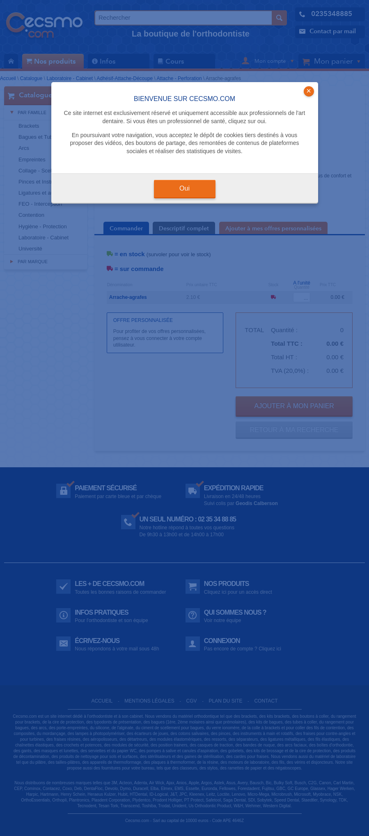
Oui (184, 188)
